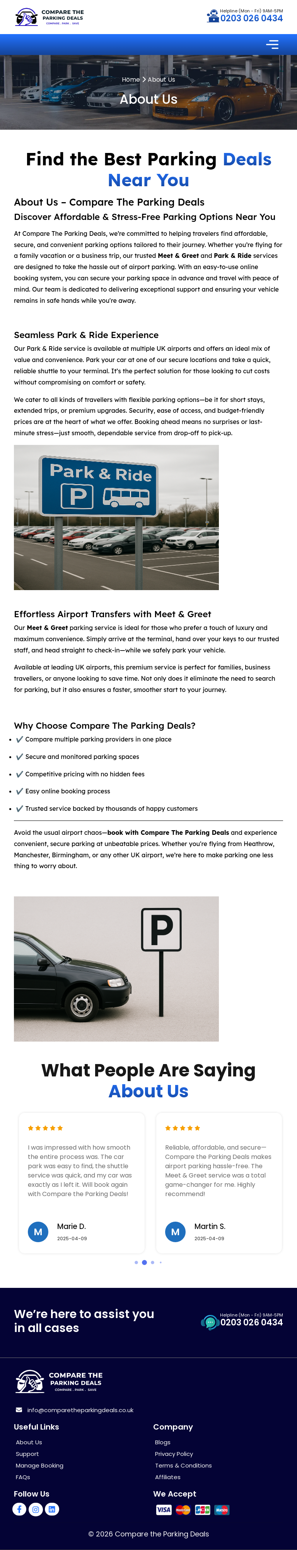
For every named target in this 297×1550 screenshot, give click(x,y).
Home (131, 79)
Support (27, 1454)
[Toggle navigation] (272, 44)
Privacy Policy (174, 1454)
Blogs (163, 1442)
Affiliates (168, 1477)
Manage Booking (39, 1465)
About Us (29, 1442)
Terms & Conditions (183, 1465)
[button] (136, 1262)
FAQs (23, 1477)
